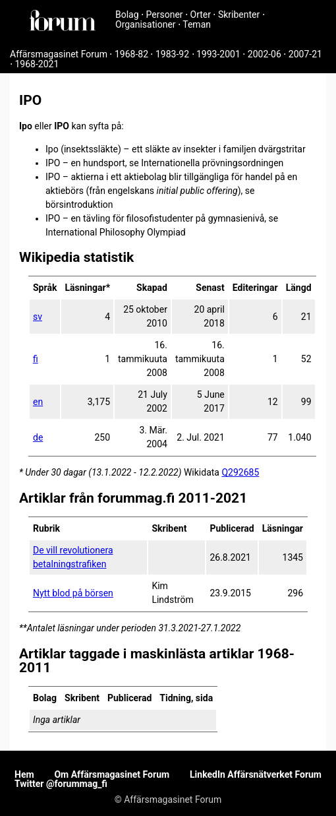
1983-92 (172, 54)
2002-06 (264, 54)
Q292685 (240, 472)
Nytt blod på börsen (73, 593)
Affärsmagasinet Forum (58, 54)
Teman (196, 24)
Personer (164, 14)
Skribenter (239, 14)
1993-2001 (218, 54)
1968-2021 (36, 64)
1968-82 (131, 54)
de (38, 437)
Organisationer (145, 24)
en (38, 401)
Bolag (127, 14)
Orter (200, 14)
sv (37, 316)
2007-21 (305, 54)
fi (35, 359)
